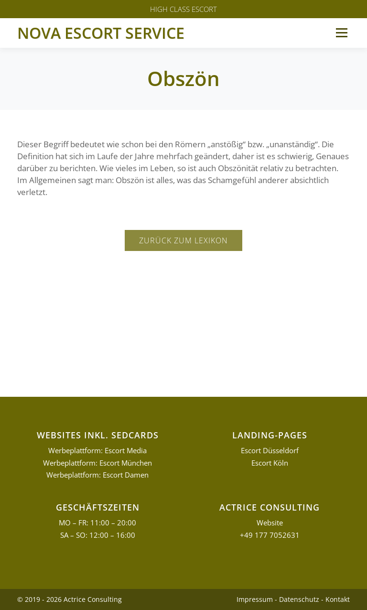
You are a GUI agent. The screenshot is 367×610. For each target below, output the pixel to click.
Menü (341, 32)
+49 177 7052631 (270, 535)
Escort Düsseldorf (270, 450)
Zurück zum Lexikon (183, 240)
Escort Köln (269, 463)
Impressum (255, 599)
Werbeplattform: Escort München (97, 463)
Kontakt (337, 599)
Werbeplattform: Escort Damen (97, 475)
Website (270, 522)
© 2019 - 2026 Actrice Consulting (69, 599)
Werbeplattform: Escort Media (97, 450)
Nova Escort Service (100, 32)
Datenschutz (299, 599)
